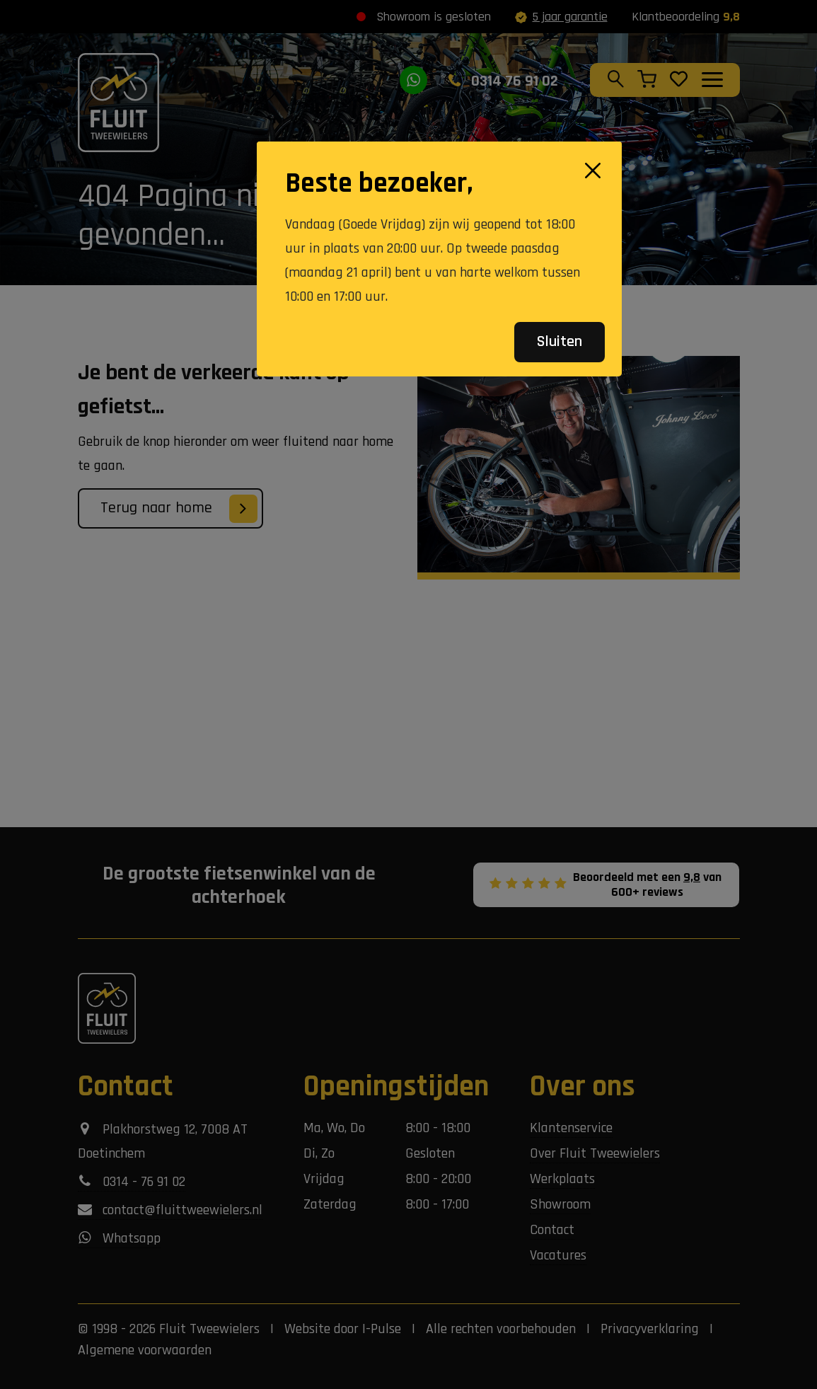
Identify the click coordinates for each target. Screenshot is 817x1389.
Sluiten (559, 342)
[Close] (592, 170)
